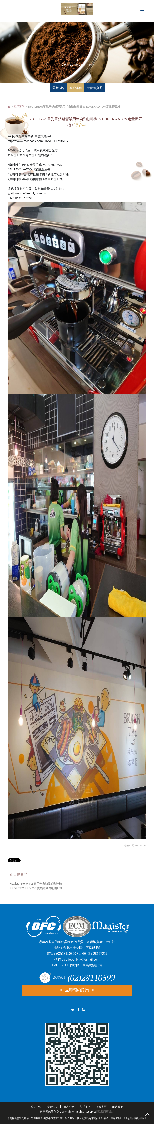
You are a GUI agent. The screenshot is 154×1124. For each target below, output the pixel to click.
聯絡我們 (117, 1106)
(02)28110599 (66, 953)
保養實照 (101, 1106)
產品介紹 (69, 1106)
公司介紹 (36, 1106)
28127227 (100, 953)
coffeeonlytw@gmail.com (82, 959)
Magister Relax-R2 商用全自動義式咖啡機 (36, 883)
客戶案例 (19, 106)
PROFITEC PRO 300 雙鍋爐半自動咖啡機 (36, 888)
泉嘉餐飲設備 (92, 965)
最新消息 (52, 1106)
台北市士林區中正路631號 (82, 947)
